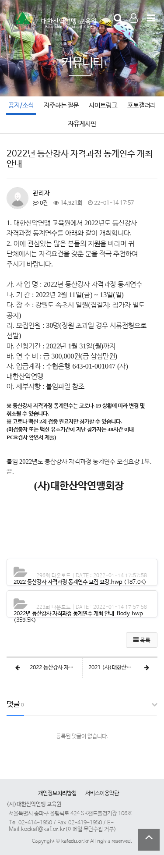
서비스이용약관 (102, 793)
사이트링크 (103, 106)
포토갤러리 (141, 106)
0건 (40, 203)
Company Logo (52, 22)
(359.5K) (78, 617)
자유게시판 (82, 124)
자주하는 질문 (61, 106)
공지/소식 (21, 106)
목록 (141, 640)
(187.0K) (80, 582)
